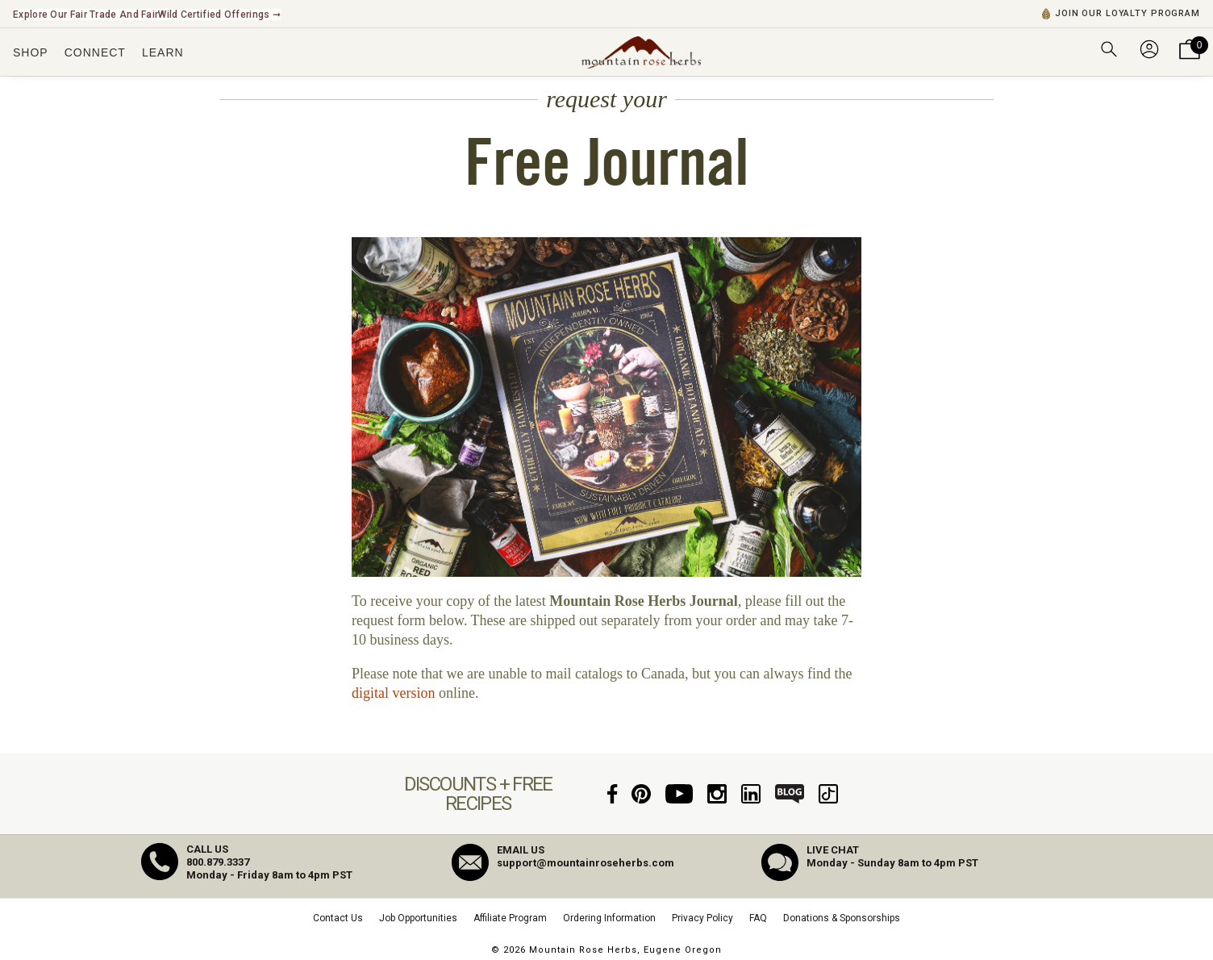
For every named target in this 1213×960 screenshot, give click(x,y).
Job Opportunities (418, 918)
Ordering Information (609, 918)
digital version (393, 693)
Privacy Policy (702, 918)
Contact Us (338, 918)
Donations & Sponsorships (841, 918)
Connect (95, 52)
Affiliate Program (510, 918)
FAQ (758, 918)
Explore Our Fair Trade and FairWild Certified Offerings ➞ (147, 14)
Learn (163, 52)
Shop (30, 52)
